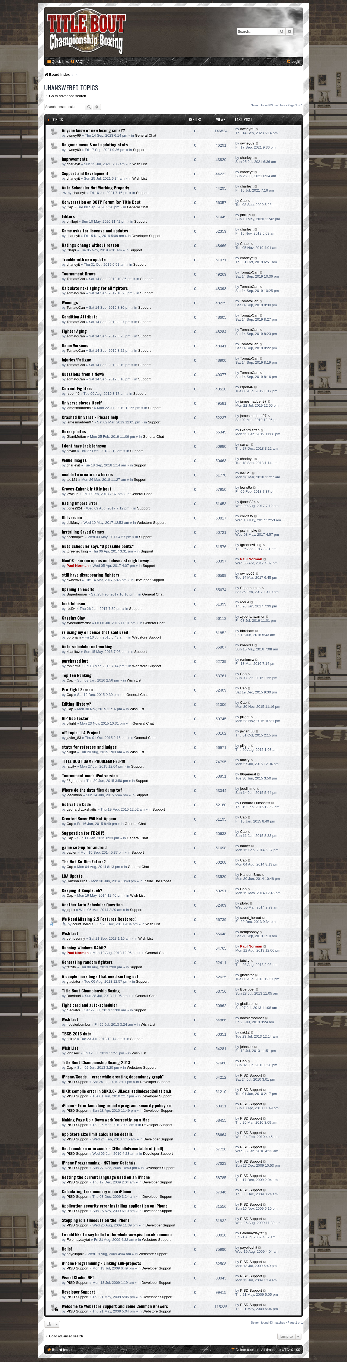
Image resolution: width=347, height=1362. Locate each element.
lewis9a (73, 494)
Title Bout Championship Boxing (91, 990)
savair (71, 451)
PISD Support (78, 1082)
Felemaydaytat (78, 1240)
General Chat (145, 135)
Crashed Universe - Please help (90, 417)
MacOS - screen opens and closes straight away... (107, 560)
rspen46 (73, 394)
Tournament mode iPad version (90, 775)
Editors (68, 216)
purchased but (75, 660)
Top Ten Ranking (77, 675)
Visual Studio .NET (78, 1277)
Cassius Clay (73, 617)
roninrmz (74, 666)
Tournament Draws (79, 273)
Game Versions (75, 345)
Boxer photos (74, 431)
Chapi (71, 250)
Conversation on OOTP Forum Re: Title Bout (101, 202)
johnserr (73, 1053)
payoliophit (75, 1254)
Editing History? (76, 703)
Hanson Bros (77, 881)
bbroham (74, 637)
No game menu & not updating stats (95, 144)
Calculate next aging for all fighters (95, 288)
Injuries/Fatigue (76, 359)
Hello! (67, 1248)
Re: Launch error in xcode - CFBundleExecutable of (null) (112, 1148)
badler (72, 852)
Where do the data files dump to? (92, 790)
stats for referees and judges (89, 746)
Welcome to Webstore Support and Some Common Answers (115, 1306)
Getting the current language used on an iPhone (106, 1177)
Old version (72, 517)
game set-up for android (84, 847)
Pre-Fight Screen (77, 689)
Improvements (75, 159)
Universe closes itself (82, 402)
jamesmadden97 (80, 408)
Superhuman (77, 594)
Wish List (139, 164)
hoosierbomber (79, 1024)
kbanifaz (73, 652)
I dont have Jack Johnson (84, 445)
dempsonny (76, 938)
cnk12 (71, 1039)
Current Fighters (77, 388)
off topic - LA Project (81, 732)
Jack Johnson (73, 603)
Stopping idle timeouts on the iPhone (96, 1220)
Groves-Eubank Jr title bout (86, 488)
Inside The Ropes (157, 881)
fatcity (71, 766)
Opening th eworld (78, 589)
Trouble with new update (84, 259)
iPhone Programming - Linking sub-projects (101, 1263)
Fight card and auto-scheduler (89, 1005)
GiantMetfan (76, 437)
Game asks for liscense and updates (95, 230)
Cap (70, 207)
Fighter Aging (74, 331)
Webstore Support (151, 523)
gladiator (74, 981)
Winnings (70, 302)
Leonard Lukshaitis (82, 809)
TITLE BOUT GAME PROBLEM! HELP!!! (93, 761)
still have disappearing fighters (90, 574)
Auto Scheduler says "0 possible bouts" (98, 546)
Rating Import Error (79, 503)
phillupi (72, 221)
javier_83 (74, 738)
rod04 (71, 609)
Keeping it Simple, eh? (82, 890)
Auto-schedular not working (87, 646)
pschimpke (75, 537)
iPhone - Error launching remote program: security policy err (117, 1105)
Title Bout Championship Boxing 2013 (96, 1062)
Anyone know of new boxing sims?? (93, 130)
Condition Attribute (80, 316)
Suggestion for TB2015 (83, 833)
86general (75, 781)
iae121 (72, 480)
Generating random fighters (87, 962)
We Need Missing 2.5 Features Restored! (99, 919)
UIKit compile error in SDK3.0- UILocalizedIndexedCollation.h (116, 1091)
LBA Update (72, 876)
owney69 (74, 135)
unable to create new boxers (87, 474)
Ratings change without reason (90, 245)
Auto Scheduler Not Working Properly (95, 187)
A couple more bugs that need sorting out (100, 976)
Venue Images (74, 460)
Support (139, 150)
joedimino (74, 795)
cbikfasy (73, 523)
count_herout (82, 924)
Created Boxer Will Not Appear (89, 818)
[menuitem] (76, 61)
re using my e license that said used (95, 632)
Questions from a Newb (83, 374)
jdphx (71, 910)
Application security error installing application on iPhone (115, 1205)
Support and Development (85, 173)
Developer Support (147, 236)
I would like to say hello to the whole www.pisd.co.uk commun (117, 1234)
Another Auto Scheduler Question (92, 904)
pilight (71, 723)
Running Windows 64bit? (84, 947)
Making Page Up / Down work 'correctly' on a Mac (106, 1119)
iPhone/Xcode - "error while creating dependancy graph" (112, 1076)
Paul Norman (78, 566)
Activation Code (76, 804)
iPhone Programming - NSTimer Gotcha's (99, 1162)
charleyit (73, 164)
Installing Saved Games (83, 531)
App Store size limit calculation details (97, 1134)
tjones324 (74, 508)
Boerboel (74, 996)
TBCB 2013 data (76, 1033)
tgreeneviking (77, 551)
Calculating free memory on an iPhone (96, 1191)
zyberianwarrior (79, 623)
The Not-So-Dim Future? (84, 861)
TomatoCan (76, 279)
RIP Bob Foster (75, 718)
